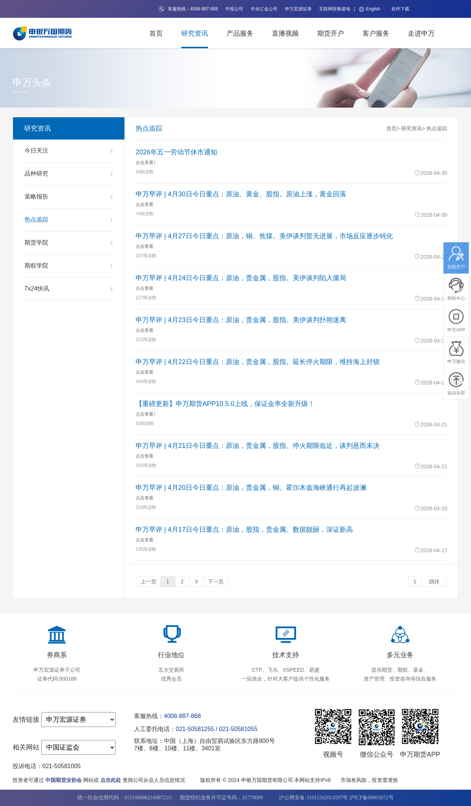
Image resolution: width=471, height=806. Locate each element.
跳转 (434, 581)
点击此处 (110, 780)
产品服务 (240, 33)
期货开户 (330, 33)
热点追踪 (436, 128)
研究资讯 (194, 33)
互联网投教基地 (334, 9)
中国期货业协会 (63, 780)
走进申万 (421, 33)
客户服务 (376, 33)
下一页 (216, 581)
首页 (156, 33)
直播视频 (285, 33)
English (369, 9)
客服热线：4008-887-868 (188, 9)
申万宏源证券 (298, 9)
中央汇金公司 (264, 9)
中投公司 (234, 9)
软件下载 (400, 9)
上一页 (148, 581)
